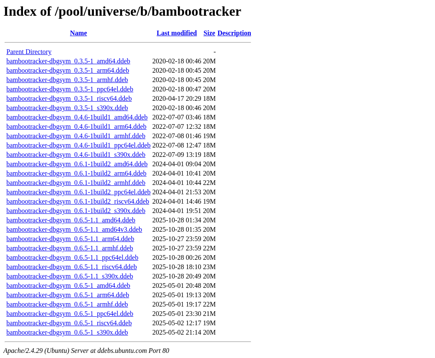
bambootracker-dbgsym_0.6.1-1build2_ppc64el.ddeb (78, 192)
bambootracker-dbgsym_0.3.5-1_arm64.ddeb (67, 70)
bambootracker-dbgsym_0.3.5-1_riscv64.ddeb (69, 98)
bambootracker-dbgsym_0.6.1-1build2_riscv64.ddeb (77, 201)
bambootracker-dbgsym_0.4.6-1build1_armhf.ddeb (75, 135)
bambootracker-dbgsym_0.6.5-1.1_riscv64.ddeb (71, 266)
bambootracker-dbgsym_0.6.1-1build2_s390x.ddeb (75, 210)
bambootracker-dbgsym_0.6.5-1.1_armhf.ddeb (69, 248)
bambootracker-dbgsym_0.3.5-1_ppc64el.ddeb (69, 89)
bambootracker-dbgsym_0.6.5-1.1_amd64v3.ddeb (74, 229)
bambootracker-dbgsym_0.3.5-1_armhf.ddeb (67, 79)
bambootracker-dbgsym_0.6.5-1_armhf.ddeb (67, 304)
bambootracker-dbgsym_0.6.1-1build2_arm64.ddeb (76, 173)
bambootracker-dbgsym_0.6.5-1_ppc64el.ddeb (69, 313)
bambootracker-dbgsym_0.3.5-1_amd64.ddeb (68, 61)
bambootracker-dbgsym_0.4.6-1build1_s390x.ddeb (75, 154)
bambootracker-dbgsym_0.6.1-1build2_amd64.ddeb (77, 164)
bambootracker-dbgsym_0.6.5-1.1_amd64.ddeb (71, 220)
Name (78, 33)
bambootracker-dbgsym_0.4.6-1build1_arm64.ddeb (76, 126)
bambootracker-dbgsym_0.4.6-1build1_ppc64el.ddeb (78, 145)
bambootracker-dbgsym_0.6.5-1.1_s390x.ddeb (69, 276)
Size (209, 33)
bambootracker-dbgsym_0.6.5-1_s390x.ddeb (67, 332)
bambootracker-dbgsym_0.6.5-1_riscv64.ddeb (69, 323)
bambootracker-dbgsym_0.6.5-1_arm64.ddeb (67, 294)
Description (234, 33)
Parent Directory (28, 51)
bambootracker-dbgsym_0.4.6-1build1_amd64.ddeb (77, 117)
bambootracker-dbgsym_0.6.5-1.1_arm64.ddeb (70, 238)
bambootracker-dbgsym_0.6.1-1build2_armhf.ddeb (75, 182)
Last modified (177, 33)
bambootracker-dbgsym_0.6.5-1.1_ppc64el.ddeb (72, 257)
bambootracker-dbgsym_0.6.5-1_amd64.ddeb (68, 285)
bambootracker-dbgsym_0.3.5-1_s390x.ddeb (67, 107)
